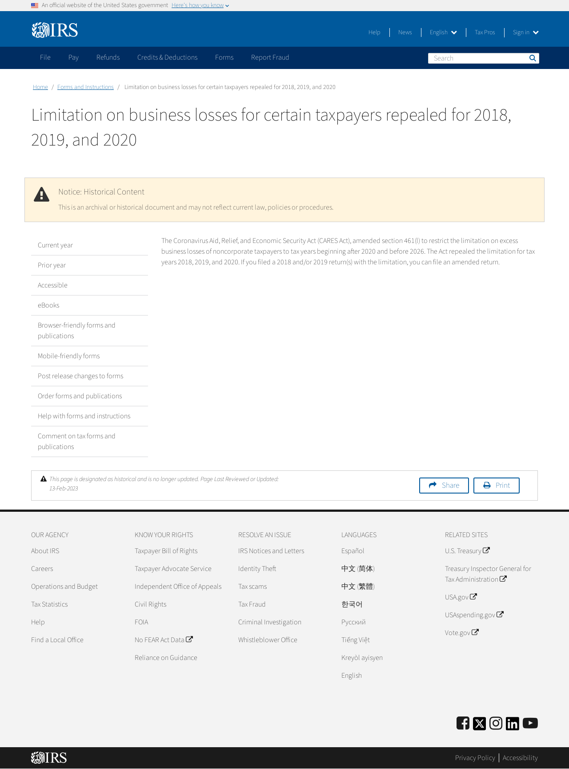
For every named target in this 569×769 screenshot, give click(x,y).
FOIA (141, 622)
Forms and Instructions (85, 87)
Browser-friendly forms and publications (77, 330)
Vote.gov (461, 633)
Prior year (52, 265)
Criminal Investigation (269, 622)
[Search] (483, 58)
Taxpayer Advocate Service (173, 569)
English (443, 32)
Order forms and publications (80, 396)
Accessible (53, 285)
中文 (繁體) (358, 586)
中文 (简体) (358, 569)
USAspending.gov (474, 615)
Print (503, 485)
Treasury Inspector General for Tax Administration (488, 574)
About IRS (45, 551)
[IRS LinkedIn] (512, 726)
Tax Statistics (49, 604)
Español (353, 551)
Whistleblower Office (267, 640)
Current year (55, 245)
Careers (42, 569)
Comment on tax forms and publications (77, 441)
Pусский (353, 622)
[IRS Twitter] (479, 726)
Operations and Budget (64, 586)
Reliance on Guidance (166, 658)
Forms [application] (224, 57)
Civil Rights (150, 604)
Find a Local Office (57, 640)
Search (532, 58)
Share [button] (450, 485)
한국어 (352, 604)
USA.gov (461, 597)
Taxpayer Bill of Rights (166, 551)
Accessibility (520, 757)
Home (40, 87)
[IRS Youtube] (530, 724)
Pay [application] (73, 57)
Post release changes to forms (80, 376)
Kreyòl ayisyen (362, 658)
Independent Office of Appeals (178, 586)
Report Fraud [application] (270, 57)
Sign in (526, 32)
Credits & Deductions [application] (167, 57)
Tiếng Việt (355, 640)
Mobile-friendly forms (69, 356)
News (405, 32)
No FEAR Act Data (163, 640)
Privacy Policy (475, 757)
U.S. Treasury (467, 551)
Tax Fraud (252, 604)
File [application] (45, 57)
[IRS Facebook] (463, 724)
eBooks (48, 305)
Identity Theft (257, 569)
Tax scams (252, 586)
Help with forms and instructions (84, 416)
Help (375, 32)
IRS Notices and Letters (271, 551)
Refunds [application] (108, 57)
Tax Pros (485, 32)
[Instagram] (495, 724)
